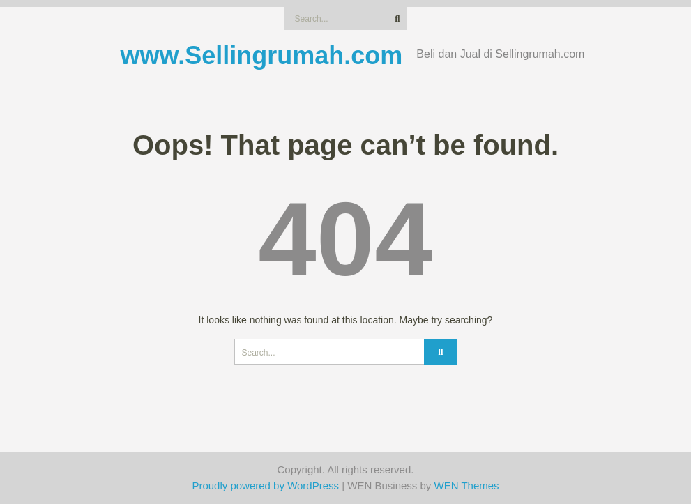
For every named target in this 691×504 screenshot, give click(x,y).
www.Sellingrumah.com (262, 55)
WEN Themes (466, 485)
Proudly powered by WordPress (265, 485)
